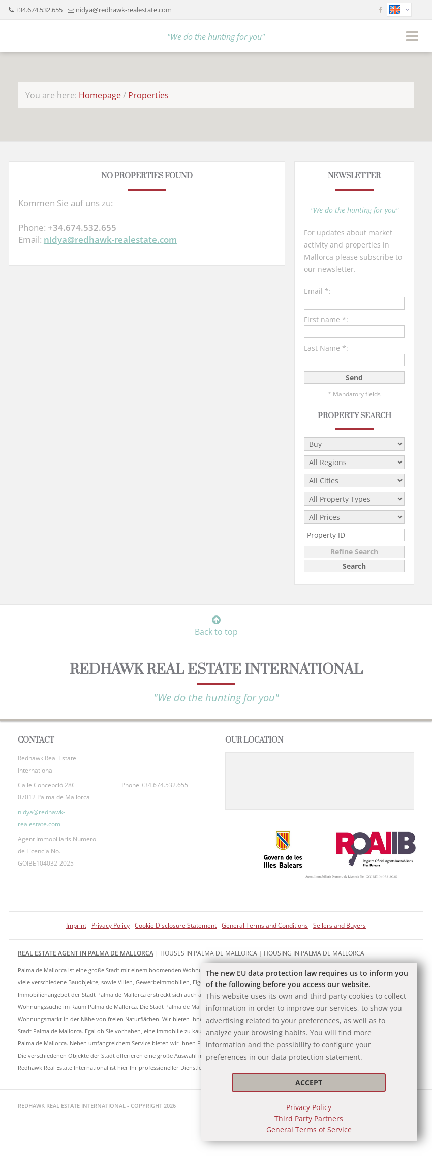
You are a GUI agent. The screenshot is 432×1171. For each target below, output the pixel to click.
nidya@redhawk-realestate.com (124, 9)
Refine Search (354, 552)
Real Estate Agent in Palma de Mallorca (85, 953)
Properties (148, 95)
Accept (308, 1082)
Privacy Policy (308, 1107)
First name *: (326, 319)
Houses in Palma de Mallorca (208, 953)
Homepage (100, 95)
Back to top (216, 626)
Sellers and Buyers (339, 925)
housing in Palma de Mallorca (314, 953)
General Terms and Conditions (265, 925)
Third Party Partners (308, 1118)
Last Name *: (326, 348)
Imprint (76, 925)
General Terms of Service (309, 1129)
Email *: (317, 291)
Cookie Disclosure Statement (176, 925)
